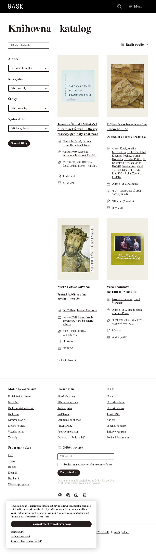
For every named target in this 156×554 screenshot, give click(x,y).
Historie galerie (116, 402)
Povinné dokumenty (118, 437)
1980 (74, 151)
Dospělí (12, 472)
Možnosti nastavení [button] (20, 536)
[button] (28, 68)
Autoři (13, 59)
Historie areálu (115, 408)
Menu (138, 6)
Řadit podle (135, 45)
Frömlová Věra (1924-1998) (127, 320)
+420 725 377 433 (99, 532)
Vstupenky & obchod (69, 419)
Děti (10, 455)
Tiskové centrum (116, 431)
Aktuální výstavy (66, 396)
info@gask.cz (121, 532)
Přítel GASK (64, 425)
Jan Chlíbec (69, 310)
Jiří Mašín (128, 162)
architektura (84, 162)
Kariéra (111, 419)
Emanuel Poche (121, 155)
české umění (70, 165)
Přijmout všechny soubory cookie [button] (51, 524)
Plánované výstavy (67, 402)
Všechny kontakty (116, 425)
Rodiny (12, 466)
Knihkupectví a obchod (21, 408)
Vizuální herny (16, 431)
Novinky (111, 396)
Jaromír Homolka (87, 310)
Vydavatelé (16, 119)
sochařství (69, 334)
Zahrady (12, 437)
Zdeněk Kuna (82, 145)
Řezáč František (87, 165)
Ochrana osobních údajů (71, 437)
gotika (115, 194)
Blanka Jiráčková (72, 141)
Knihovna (13, 414)
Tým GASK (113, 414)
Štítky (12, 99)
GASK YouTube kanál (76, 495)
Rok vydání (16, 79)
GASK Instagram (68, 495)
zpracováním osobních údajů (95, 464)
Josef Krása (128, 166)
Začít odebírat (68, 472)
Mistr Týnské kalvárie (73, 287)
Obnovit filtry (19, 143)
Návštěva (13, 402)
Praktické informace (19, 396)
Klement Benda (131, 170)
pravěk (124, 194)
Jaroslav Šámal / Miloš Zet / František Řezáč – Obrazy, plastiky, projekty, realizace (78, 129)
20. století (69, 162)
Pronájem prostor (67, 431)
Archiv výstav (64, 408)
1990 (74, 317)
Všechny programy (18, 484)
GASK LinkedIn (84, 495)
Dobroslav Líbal (136, 152)
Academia (133, 183)
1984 (123, 183)
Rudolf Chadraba (121, 173)
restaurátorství (121, 323)
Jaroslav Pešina (133, 159)
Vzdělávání (63, 414)
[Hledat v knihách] (28, 45)
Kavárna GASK (17, 419)
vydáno (67, 151)
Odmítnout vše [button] (18, 531)
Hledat (120, 6)
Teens (11, 461)
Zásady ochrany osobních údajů (26, 541)
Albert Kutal (119, 148)
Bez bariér (14, 478)
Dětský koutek (16, 425)
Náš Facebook (60, 495)
